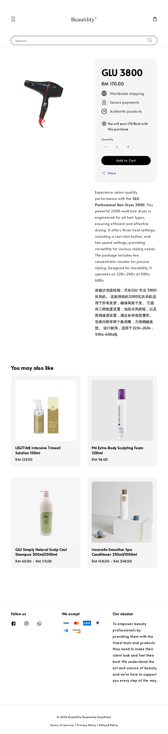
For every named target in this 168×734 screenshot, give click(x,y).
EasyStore (104, 717)
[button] (13, 19)
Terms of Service (62, 725)
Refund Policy (108, 725)
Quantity (107, 139)
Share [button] (109, 173)
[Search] (150, 40)
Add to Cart (126, 160)
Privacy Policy (86, 725)
